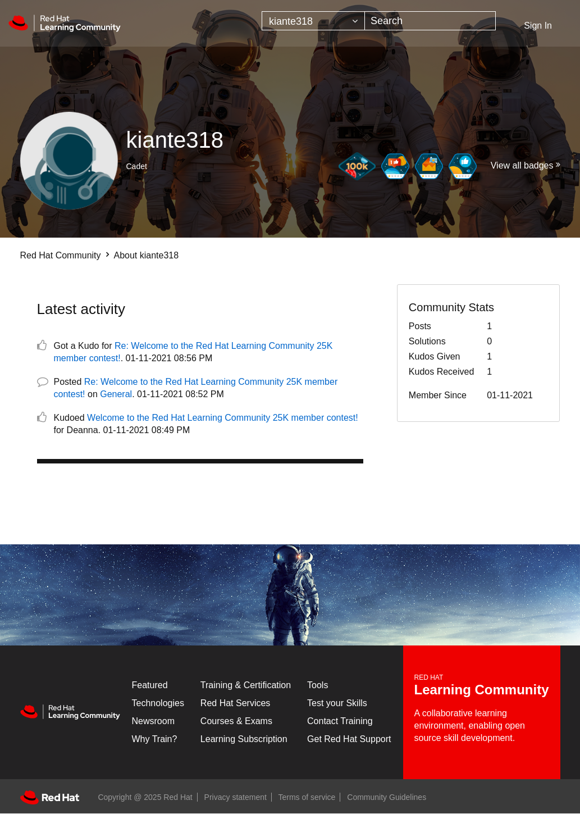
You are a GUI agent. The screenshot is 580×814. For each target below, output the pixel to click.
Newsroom (153, 721)
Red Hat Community (60, 255)
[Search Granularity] (313, 21)
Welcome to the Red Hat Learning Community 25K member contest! (222, 417)
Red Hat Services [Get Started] (235, 703)
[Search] (430, 20)
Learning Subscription (243, 739)
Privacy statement (235, 797)
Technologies (158, 703)
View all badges (522, 165)
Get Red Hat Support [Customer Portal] (349, 739)
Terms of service (307, 797)
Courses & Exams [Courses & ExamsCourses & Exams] (236, 721)
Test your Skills (337, 703)
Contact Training (340, 721)
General (116, 394)
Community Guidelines (386, 797)
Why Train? (154, 739)
